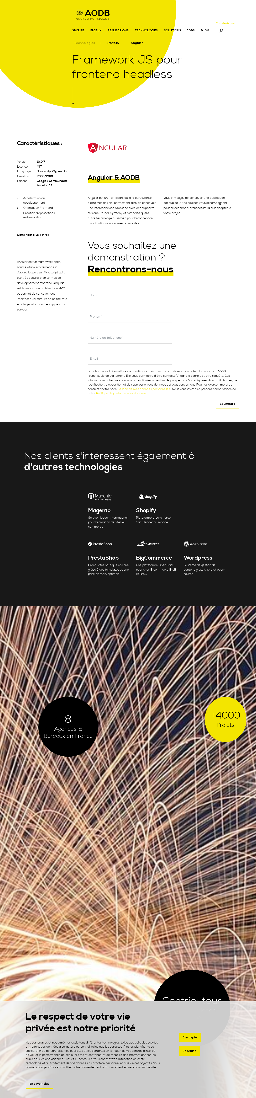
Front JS (113, 43)
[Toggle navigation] (200, 21)
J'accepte (190, 1035)
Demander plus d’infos (33, 234)
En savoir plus (39, 1083)
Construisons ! (226, 21)
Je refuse (189, 1049)
